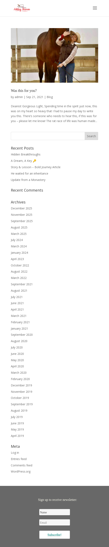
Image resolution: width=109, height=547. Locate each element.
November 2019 (21, 392)
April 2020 (17, 366)
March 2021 (19, 316)
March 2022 (19, 278)
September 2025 (22, 221)
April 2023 (17, 259)
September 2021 (22, 284)
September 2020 (22, 335)
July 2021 (17, 297)
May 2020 (17, 360)
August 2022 (19, 271)
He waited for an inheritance (29, 173)
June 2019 (17, 423)
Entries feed (19, 459)
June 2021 (17, 303)
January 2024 (19, 253)
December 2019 (21, 385)
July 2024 (17, 240)
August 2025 (19, 227)
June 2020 (17, 354)
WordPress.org (20, 471)
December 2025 (21, 208)
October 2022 (20, 265)
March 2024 (19, 246)
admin (19, 97)
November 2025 (21, 215)
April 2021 (17, 309)
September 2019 (22, 404)
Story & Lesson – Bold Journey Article (36, 167)
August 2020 (19, 341)
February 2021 (20, 322)
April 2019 (17, 436)
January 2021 (19, 328)
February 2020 (20, 379)
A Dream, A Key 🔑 (23, 161)
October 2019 (20, 398)
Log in (15, 453)
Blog (50, 97)
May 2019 (17, 429)
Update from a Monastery (28, 180)
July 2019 (17, 417)
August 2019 (19, 410)
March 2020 (19, 373)
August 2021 (19, 290)
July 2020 (17, 347)
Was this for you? (24, 91)
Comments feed (21, 465)
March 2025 (19, 234)
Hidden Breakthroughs (25, 154)
